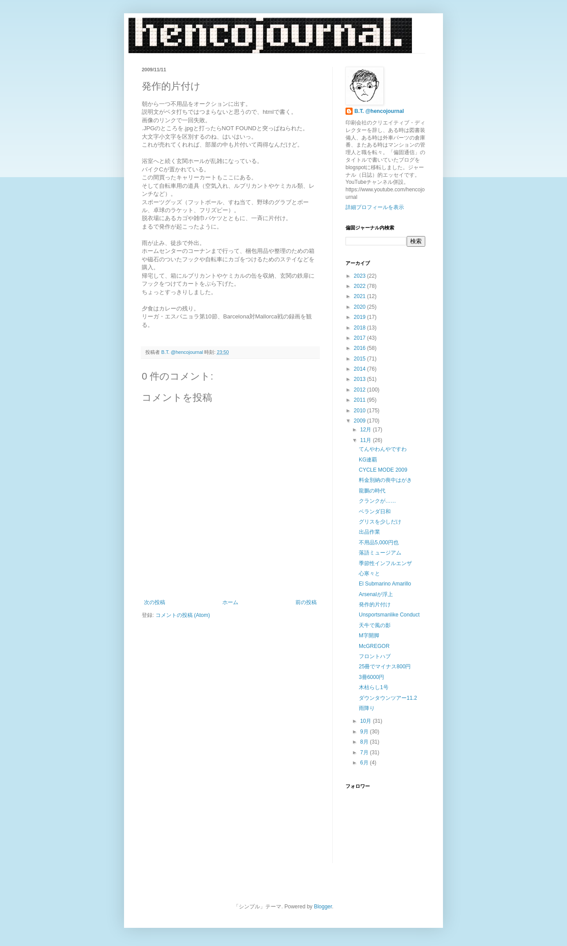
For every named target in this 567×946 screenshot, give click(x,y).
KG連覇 (368, 460)
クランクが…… (377, 501)
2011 (360, 400)
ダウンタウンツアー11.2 (388, 698)
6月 (365, 763)
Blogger (323, 906)
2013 (360, 379)
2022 (360, 286)
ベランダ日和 (375, 511)
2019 (360, 317)
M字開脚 (369, 635)
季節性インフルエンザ (385, 563)
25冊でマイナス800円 (385, 666)
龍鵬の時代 (372, 491)
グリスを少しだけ (380, 522)
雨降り (367, 708)
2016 (360, 348)
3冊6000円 (371, 677)
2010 (360, 410)
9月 (365, 732)
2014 (360, 369)
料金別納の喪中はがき (385, 480)
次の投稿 (154, 602)
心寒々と (369, 573)
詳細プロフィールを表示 (375, 207)
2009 (360, 421)
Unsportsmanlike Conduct (389, 615)
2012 (360, 390)
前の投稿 (306, 602)
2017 (360, 338)
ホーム (230, 602)
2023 (360, 276)
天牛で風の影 (375, 625)
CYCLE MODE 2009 (383, 470)
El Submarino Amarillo (385, 584)
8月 (365, 742)
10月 (366, 721)
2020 (360, 307)
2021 (360, 296)
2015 (360, 359)
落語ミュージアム (380, 553)
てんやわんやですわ (383, 449)
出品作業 (369, 532)
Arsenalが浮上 (376, 594)
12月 (366, 429)
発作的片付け (375, 604)
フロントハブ (375, 656)
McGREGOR (374, 646)
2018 (360, 328)
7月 (365, 752)
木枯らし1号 (373, 687)
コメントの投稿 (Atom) (182, 615)
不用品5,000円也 (379, 542)
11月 (366, 440)
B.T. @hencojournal (379, 111)
